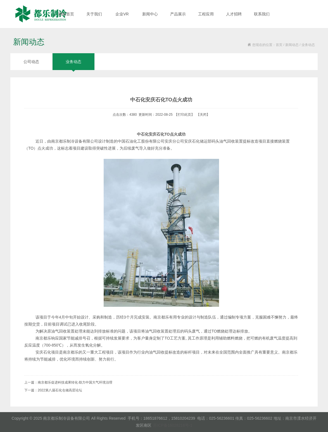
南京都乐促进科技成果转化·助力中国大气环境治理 (75, 382)
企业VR (122, 14)
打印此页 (184, 115)
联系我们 (262, 14)
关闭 (203, 115)
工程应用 (206, 14)
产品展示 (178, 14)
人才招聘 (234, 14)
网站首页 (66, 14)
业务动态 (73, 61)
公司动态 (31, 61)
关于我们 (94, 14)
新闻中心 (150, 14)
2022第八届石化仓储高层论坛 (60, 390)
